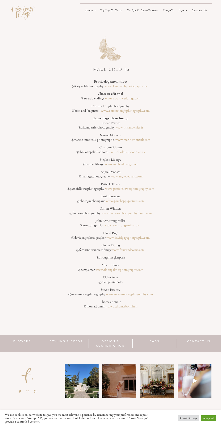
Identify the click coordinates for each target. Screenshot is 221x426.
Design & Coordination (142, 10)
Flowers (90, 10)
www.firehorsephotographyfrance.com (126, 213)
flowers (22, 341)
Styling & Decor (111, 10)
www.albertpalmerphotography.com (119, 270)
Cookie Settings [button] (188, 418)
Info (181, 10)
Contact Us (199, 10)
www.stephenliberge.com (121, 164)
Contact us (198, 341)
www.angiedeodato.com (126, 176)
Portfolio (168, 10)
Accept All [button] (208, 418)
